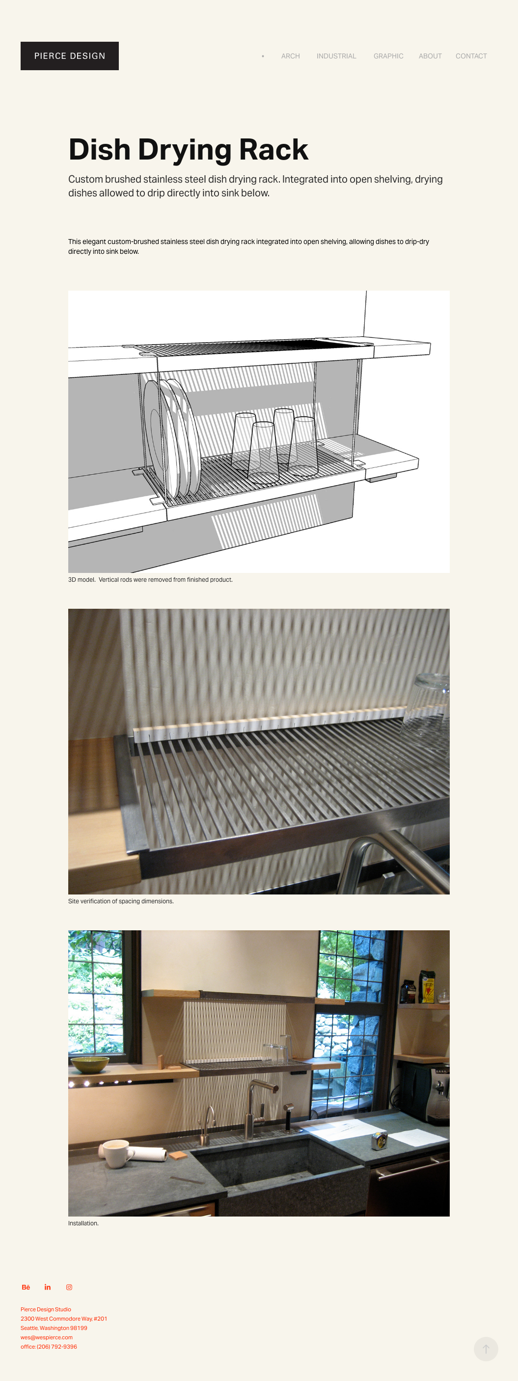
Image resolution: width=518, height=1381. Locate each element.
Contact (471, 56)
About (430, 56)
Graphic (389, 56)
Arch (290, 56)
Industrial (336, 56)
